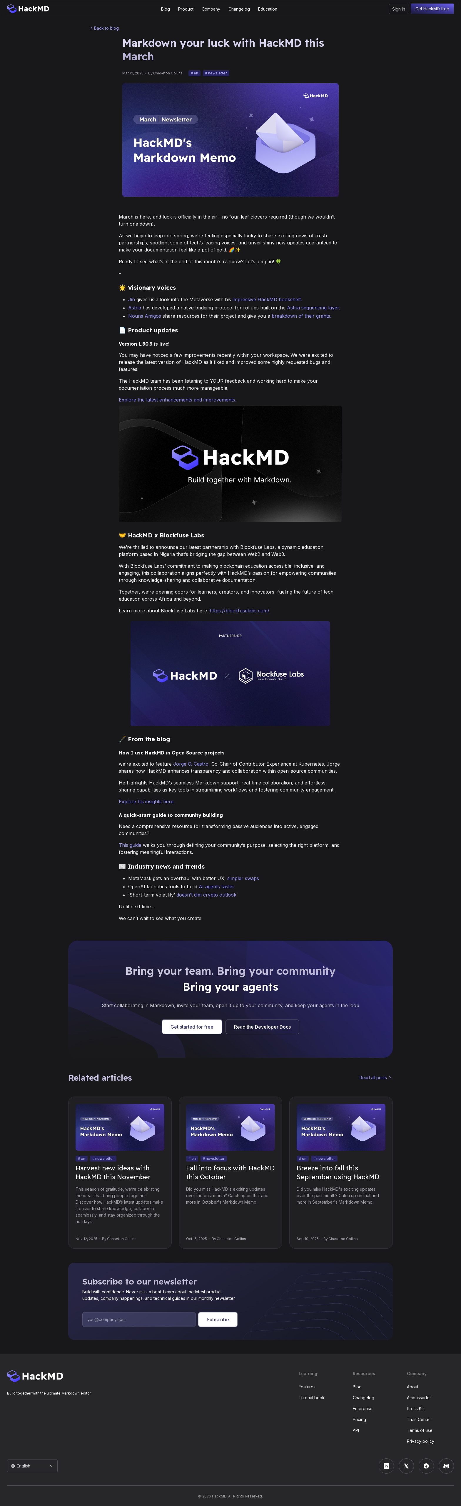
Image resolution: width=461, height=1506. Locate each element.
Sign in (398, 8)
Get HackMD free (432, 9)
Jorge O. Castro (190, 764)
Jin (131, 299)
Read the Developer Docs (262, 1026)
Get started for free (192, 1026)
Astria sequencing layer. (313, 308)
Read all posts (373, 1077)
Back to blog (106, 28)
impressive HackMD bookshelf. (267, 299)
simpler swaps (243, 878)
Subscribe (218, 1319)
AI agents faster (216, 886)
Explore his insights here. (147, 801)
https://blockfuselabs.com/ (239, 611)
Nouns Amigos (144, 316)
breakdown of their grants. (301, 316)
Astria (134, 308)
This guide (130, 845)
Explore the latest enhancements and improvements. (177, 400)
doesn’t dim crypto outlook (206, 895)
